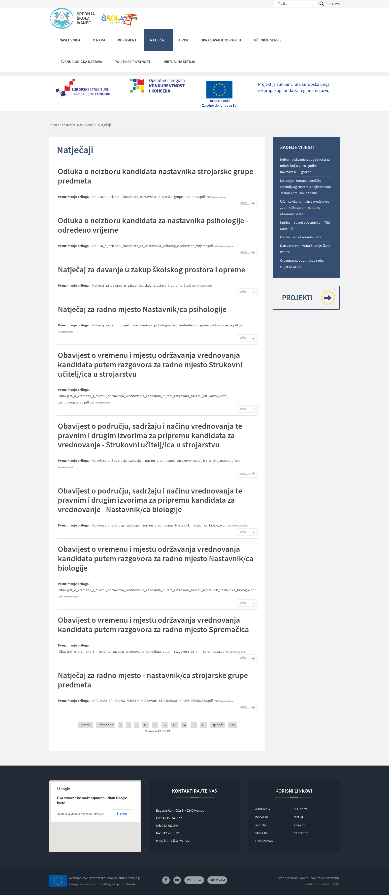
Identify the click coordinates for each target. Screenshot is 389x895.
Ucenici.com (264, 841)
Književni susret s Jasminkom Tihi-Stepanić (305, 225)
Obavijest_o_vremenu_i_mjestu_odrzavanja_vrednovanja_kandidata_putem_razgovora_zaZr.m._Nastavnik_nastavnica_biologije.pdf (157, 590)
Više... (245, 203)
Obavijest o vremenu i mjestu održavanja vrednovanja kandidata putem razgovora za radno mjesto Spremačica (153, 624)
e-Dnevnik (262, 809)
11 (155, 725)
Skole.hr (261, 833)
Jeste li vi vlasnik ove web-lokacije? (80, 814)
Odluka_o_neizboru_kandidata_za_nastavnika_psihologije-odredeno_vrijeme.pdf (153, 246)
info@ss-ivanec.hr (180, 840)
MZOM (298, 817)
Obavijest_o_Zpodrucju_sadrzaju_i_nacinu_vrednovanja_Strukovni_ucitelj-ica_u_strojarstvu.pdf (163, 460)
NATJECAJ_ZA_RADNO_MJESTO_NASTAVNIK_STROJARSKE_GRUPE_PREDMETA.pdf (153, 700)
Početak (85, 725)
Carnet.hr (301, 833)
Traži (322, 3)
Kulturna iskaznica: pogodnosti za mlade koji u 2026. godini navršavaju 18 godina (305, 165)
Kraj (232, 725)
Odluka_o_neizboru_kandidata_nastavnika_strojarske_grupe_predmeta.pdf (149, 196)
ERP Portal (217, 880)
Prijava (334, 4)
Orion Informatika (326, 884)
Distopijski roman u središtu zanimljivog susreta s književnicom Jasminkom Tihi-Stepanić (305, 186)
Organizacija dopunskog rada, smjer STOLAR (302, 263)
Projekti (307, 297)
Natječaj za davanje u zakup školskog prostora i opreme (151, 270)
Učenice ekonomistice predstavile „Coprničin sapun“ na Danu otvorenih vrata (304, 207)
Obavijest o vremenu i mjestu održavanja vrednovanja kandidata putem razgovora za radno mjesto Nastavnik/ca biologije (156, 558)
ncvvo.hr (261, 817)
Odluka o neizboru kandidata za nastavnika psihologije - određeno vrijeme (153, 225)
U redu (122, 814)
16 (203, 725)
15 (193, 725)
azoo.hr (299, 825)
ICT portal (301, 809)
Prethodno (105, 725)
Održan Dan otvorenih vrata (300, 237)
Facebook (166, 880)
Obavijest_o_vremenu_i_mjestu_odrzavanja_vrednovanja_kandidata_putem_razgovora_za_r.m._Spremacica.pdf (142, 651)
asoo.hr (260, 825)
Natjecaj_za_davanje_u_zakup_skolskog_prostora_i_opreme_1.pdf (142, 285)
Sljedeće (217, 725)
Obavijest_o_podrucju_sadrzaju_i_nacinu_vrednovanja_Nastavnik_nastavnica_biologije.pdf (160, 525)
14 (184, 725)
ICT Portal (194, 880)
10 (145, 725)
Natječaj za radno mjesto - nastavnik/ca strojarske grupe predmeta (153, 680)
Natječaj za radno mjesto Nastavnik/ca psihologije (142, 309)
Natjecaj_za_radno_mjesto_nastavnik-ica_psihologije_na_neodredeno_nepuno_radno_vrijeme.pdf (165, 325)
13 (174, 725)
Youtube (177, 880)
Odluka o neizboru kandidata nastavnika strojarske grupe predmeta (155, 176)
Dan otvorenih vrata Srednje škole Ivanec (305, 248)
